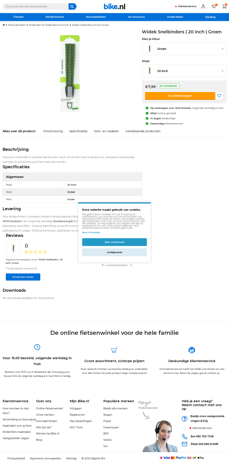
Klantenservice (15, 401)
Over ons (43, 401)
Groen (161, 49)
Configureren (114, 252)
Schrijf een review (24, 288)
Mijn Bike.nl (79, 401)
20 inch (162, 71)
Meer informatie (91, 232)
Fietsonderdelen (17, 25)
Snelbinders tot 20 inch (57, 25)
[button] (184, 49)
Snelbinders (35, 25)
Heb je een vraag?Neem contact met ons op (202, 405)
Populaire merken (118, 401)
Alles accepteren (115, 242)
